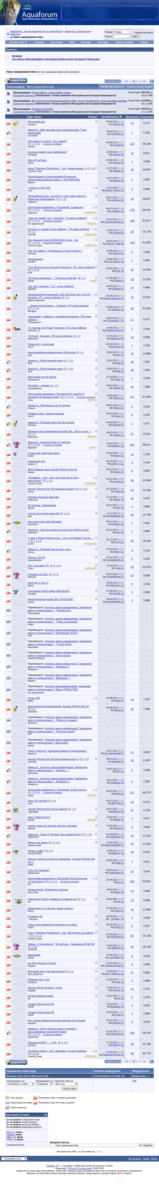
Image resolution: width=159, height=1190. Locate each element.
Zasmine (116, 346)
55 (132, 540)
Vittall (30, 865)
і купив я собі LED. (39, 187)
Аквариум (15, 34)
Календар (102, 42)
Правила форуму (15, 1144)
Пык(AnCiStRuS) (36, 658)
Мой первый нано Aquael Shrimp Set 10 (52, 469)
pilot (30, 516)
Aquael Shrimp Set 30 (41, 1004)
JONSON (32, 711)
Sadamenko (34, 873)
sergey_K (32, 464)
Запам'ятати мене (142, 32)
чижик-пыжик (34, 845)
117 (132, 396)
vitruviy (31, 552)
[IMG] (9, 1137)
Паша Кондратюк (112, 1054)
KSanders (32, 532)
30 (132, 361)
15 (132, 386)
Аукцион (39, 42)
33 (132, 198)
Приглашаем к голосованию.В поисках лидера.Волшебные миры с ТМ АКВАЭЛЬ (54, 178)
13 (132, 454)
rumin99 (32, 234)
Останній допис (110, 116)
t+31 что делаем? (39, 870)
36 (132, 480)
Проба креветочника (40, 995)
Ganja (30, 491)
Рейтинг (92, 116)
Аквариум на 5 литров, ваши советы (50, 908)
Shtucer (117, 499)
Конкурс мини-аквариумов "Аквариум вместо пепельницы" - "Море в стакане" (60, 719)
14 (132, 122)
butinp (31, 957)
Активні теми (17, 42)
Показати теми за (64, 1081)
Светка (31, 146)
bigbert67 (32, 447)
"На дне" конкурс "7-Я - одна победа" (51, 286)
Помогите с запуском (41, 344)
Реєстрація (57, 42)
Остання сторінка (52, 144)
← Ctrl (125, 81)
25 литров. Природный (42, 505)
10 (132, 498)
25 (132, 169)
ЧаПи (72, 42)
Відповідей (132, 116)
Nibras (117, 455)
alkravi (117, 892)
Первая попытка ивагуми (43, 497)
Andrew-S (32, 723)
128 (132, 242)
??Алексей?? (34, 322)
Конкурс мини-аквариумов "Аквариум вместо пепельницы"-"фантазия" (60, 741)
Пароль (108, 36)
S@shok (32, 425)
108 (132, 220)
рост (118, 532)
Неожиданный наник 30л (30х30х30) (50, 599)
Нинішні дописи (124, 42)
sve (119, 901)
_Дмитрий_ (33, 812)
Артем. (31, 508)
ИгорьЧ (31, 408)
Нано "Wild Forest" (39, 817)
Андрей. (32, 990)
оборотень (115, 585)
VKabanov (33, 669)
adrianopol (33, 339)
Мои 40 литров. (37, 160)
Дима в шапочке (36, 300)
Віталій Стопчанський (80, 1168)
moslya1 (32, 124)
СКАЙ (31, 1007)
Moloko (31, 820)
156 (132, 1032)
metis (118, 982)
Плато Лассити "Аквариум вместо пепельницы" (57, 750)
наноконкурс (35, 259)
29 (132, 279)
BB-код (10, 1132)
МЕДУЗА (116, 803)
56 (132, 308)
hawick (31, 472)
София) (117, 388)
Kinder (31, 456)
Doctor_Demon (113, 190)
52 (132, 269)
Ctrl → (145, 81)
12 (132, 153)
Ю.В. (30, 272)
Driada (31, 281)
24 (132, 802)
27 (132, 433)
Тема (29, 116)
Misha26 (32, 577)
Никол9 (31, 828)
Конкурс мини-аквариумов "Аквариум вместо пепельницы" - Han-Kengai (60, 654)
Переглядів (146, 116)
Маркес (117, 170)
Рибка (118, 910)
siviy (30, 355)
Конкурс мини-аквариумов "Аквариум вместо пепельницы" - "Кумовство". (60, 609)
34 (132, 760)
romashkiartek (35, 388)
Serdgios (32, 311)
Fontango (32, 155)
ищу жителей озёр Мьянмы (45, 521)
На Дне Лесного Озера (42, 963)
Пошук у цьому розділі (139, 86)
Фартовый (33, 647)
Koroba (117, 145)
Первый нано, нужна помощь (46, 413)
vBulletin (50, 1166)
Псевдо (108, 32)
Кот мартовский (36, 223)
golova (31, 602)
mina (30, 803)
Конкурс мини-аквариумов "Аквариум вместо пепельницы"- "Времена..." (60, 676)
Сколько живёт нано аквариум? (47, 152)
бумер (31, 745)
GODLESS (33, 837)
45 (132, 935)
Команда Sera (113, 330)
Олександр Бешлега (23, 95)
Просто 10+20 (36, 557)
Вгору (154, 1158)
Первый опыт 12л (39, 979)
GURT (31, 927)
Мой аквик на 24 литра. (42, 376)
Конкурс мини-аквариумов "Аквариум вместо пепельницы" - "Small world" (60, 643)
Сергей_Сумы (35, 171)
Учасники (85, 42)
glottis (30, 701)
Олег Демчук (114, 261)
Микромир (34, 954)
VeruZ (30, 347)
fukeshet (32, 1023)
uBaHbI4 (32, 289)
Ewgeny (32, 966)
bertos (31, 163)
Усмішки (11, 1134)
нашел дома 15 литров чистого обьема (52, 825)
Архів (146, 1158)
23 (132, 900)
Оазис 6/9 (34, 698)
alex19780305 (35, 853)
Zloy (119, 507)
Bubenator (33, 437)
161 (132, 444)
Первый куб (35, 916)
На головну (135, 1158)
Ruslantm (32, 982)
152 (132, 881)
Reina (30, 911)
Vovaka (117, 481)
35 (132, 946)
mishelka (32, 762)
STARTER (115, 937)
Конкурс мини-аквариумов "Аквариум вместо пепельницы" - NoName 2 (60, 665)
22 (132, 297)
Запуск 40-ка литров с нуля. (45, 987)
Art (29, 902)
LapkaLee (32, 202)
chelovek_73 (34, 330)
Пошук (144, 42)
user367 (32, 262)
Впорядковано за (15, 1081)
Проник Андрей (113, 965)
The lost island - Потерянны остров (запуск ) (55, 250)
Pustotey (116, 524)
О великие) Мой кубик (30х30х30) (49, 591)
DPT (30, 734)
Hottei (30, 624)
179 (132, 209)
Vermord (32, 253)
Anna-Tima (33, 892)
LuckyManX (115, 957)
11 (132, 319)
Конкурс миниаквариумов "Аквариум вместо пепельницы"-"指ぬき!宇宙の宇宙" (59, 688)
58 (132, 1053)
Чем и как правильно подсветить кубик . (53, 924)
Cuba (30, 400)
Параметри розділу (111, 86)
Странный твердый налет (44, 453)
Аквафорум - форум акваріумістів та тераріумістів (36, 31)
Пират (117, 379)
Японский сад (36, 121)
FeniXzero (33, 524)
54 (132, 490)
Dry (29, 884)
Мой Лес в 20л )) (38, 582)
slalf (134, 1080)
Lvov (30, 190)
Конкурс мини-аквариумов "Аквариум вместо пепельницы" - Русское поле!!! (60, 730)
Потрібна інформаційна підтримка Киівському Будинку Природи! (56, 59)
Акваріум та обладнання (77, 31)
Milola (30, 585)
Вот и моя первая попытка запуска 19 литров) (57, 1020)
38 (132, 1043)
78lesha (117, 398)
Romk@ (32, 594)
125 (132, 143)
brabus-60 (33, 500)
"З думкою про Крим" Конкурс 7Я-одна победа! (57, 327)
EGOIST (32, 1045)
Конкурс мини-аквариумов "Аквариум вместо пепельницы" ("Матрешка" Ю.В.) (60, 631)
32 (132, 835)
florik (30, 363)
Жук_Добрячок (35, 974)
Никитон (32, 753)
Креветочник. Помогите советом (48, 889)
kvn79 (30, 544)
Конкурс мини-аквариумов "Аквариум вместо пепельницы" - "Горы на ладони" (60, 620)
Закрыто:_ (49, 405)
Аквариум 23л (36, 461)
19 (132, 231)
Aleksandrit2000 (113, 845)
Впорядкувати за (44, 1081)
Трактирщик (34, 613)
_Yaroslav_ (33, 919)
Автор (37, 116)
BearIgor (116, 853)
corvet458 (32, 135)
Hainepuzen (34, 379)
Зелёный (116, 761)
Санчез (117, 435)
